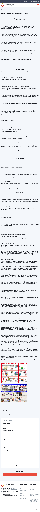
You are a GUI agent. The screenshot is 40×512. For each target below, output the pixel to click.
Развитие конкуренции (8, 460)
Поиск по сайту (23, 500)
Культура (5, 447)
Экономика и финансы (8, 432)
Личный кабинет (23, 498)
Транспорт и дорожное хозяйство (9, 459)
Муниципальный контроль (8, 463)
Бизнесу (21, 493)
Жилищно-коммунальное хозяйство (10, 439)
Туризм (4, 428)
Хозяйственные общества (8, 457)
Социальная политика (7, 441)
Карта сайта (32, 504)
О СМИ (31, 503)
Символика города (6, 423)
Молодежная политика (8, 445)
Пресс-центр (22, 496)
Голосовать (20, 474)
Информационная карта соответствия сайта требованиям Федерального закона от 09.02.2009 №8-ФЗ (34, 493)
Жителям (22, 492)
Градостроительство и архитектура (10, 438)
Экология (5, 453)
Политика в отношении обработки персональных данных (13, 465)
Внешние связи (6, 462)
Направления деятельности (15, 9)
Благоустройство (7, 456)
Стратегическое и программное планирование (12, 436)
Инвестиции (6, 435)
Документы (22, 495)
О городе (7, 9)
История (4, 426)
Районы (21, 488)
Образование (6, 444)
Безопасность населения (26, 9)
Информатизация (7, 448)
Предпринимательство (8, 433)
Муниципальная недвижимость (9, 442)
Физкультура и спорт (7, 450)
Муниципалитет (23, 490)
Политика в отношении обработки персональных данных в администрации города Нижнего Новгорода (34, 499)
